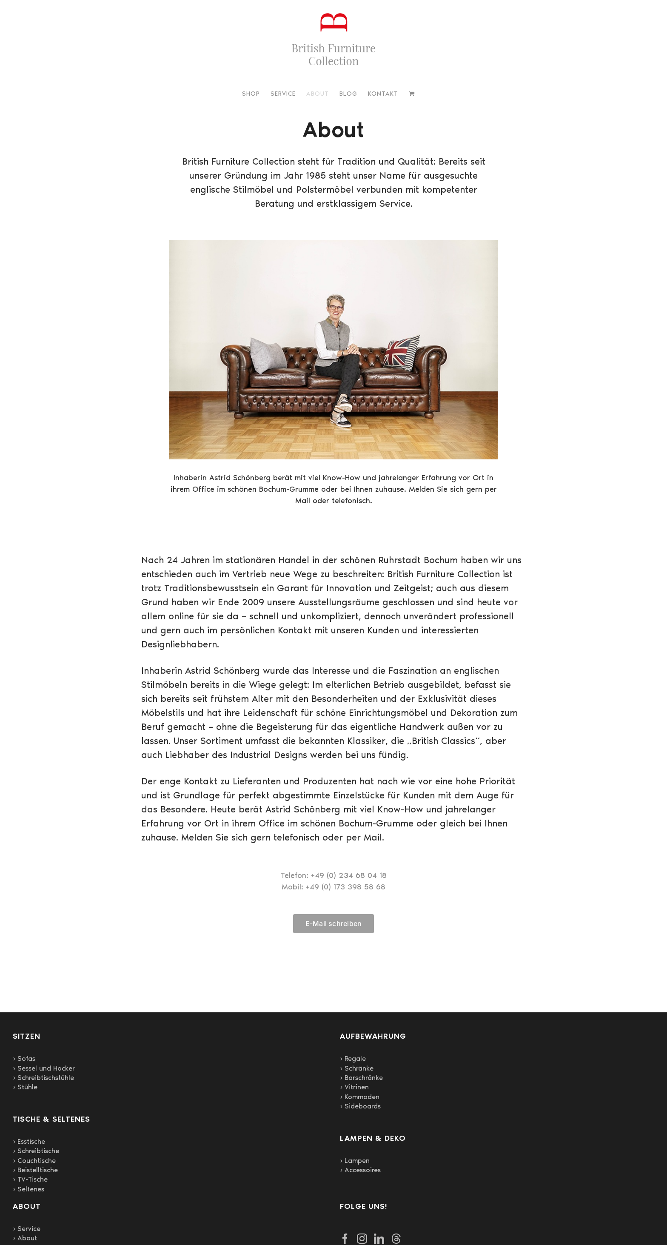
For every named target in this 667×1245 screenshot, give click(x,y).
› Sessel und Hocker (44, 1068)
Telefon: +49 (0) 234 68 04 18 (334, 875)
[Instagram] (362, 1239)
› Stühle (25, 1087)
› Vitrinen (354, 1087)
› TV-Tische (30, 1179)
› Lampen (355, 1161)
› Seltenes (28, 1189)
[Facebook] (345, 1239)
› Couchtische (34, 1161)
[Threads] (396, 1239)
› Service (26, 1229)
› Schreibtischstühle (43, 1078)
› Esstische (29, 1141)
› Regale (353, 1058)
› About (25, 1238)
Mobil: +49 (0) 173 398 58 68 (333, 887)
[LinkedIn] (379, 1239)
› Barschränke (361, 1078)
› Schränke (356, 1068)
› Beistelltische (35, 1170)
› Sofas (24, 1058)
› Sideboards (360, 1106)
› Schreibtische (36, 1151)
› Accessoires (360, 1170)
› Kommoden (359, 1097)
